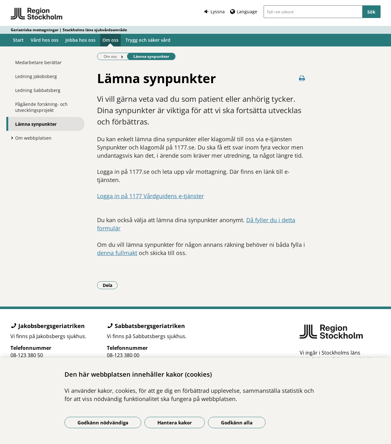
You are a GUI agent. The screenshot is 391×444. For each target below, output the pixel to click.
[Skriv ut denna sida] (301, 78)
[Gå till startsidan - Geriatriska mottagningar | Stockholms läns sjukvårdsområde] (37, 13)
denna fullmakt (117, 253)
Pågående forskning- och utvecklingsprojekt (41, 107)
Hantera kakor (174, 422)
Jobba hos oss (80, 40)
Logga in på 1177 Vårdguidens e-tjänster (150, 196)
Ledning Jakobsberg (36, 76)
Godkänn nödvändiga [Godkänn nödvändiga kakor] (102, 422)
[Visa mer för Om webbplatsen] (10, 138)
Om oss (110, 40)
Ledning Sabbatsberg (37, 90)
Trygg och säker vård (147, 40)
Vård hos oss (44, 40)
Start (18, 40)
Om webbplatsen (33, 138)
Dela (110, 285)
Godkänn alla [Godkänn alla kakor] (237, 422)
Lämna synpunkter (36, 124)
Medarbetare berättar (38, 62)
